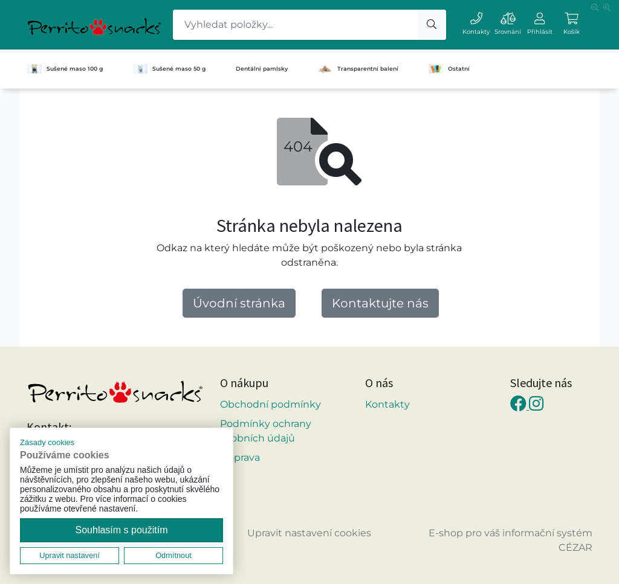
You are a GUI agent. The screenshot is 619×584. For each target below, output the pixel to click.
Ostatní (449, 69)
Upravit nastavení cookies (309, 533)
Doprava (240, 457)
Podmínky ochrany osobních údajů (265, 431)
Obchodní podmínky (270, 404)
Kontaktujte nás (380, 303)
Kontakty (387, 404)
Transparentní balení (358, 69)
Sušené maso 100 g (65, 69)
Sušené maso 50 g (169, 69)
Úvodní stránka (239, 303)
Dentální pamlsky (262, 68)
